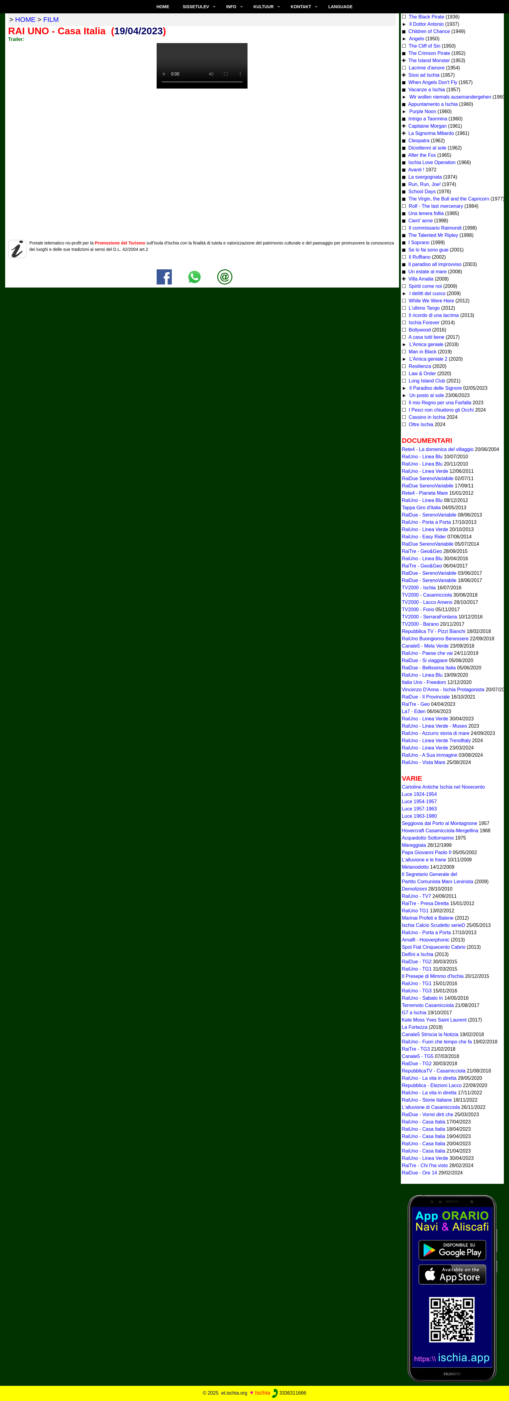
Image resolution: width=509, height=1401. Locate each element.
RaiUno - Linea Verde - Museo (434, 726)
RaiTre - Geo (416, 704)
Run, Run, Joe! (424, 184)
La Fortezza (414, 1027)
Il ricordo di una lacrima (433, 315)
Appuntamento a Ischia (432, 104)
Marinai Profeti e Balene (428, 918)
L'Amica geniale (425, 344)
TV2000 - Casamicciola (427, 595)
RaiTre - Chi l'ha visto (425, 1165)
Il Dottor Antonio (426, 24)
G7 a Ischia (414, 1012)
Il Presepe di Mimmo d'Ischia (433, 976)
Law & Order (422, 373)
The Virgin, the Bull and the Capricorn (448, 198)
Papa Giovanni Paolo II (426, 852)
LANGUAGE (340, 6)
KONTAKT (301, 6)
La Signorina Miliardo (430, 133)
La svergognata (425, 177)
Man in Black (422, 351)
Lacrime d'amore (426, 67)
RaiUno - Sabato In (422, 998)
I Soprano (418, 242)
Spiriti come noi (425, 286)
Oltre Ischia (420, 424)
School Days (421, 191)
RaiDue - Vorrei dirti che (427, 1114)
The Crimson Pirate (428, 53)
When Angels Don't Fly (432, 82)
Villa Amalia (420, 278)
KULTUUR (263, 6)
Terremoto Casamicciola (428, 1005)
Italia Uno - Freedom (424, 682)
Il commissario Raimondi (435, 228)
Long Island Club (426, 380)
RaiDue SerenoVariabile (427, 478)
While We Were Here (431, 300)
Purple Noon (422, 111)
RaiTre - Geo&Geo (422, 551)
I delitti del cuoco (426, 293)
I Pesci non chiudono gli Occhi (441, 410)
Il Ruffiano (419, 257)
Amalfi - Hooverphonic (425, 939)
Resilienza (419, 366)
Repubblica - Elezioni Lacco (431, 1085)
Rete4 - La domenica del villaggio (438, 449)
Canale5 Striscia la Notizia (430, 1034)
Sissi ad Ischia (423, 75)
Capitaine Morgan (427, 126)
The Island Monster (428, 60)
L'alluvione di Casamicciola (431, 1107)
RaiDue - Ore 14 (419, 1172)
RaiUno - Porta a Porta (426, 522)
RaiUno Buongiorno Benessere (435, 638)
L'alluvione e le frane (424, 859)
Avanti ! (415, 169)
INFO (231, 6)
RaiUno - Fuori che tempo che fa (437, 1041)
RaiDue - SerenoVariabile (429, 514)
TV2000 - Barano (420, 624)
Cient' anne (420, 220)
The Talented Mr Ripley (432, 235)
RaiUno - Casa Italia (423, 1121)
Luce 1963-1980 (419, 816)
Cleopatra (418, 140)
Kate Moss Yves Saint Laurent (434, 1019)
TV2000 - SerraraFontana (429, 616)
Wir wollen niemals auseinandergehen (449, 96)
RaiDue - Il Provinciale (426, 696)
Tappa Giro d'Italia (421, 507)
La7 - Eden (413, 711)
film (51, 19)
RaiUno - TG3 (416, 990)
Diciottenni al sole (427, 147)
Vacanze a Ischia (426, 89)
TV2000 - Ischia (419, 587)
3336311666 (289, 1393)
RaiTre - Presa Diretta (425, 903)
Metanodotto (415, 867)
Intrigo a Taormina (427, 118)
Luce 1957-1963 (419, 808)
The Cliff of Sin (424, 46)
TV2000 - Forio (418, 609)
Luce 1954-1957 (419, 801)
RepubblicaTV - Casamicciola (433, 1070)
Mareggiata (414, 845)
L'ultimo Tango (424, 308)
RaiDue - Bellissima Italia (429, 667)
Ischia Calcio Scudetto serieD (433, 925)
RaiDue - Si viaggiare (424, 660)
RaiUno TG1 (415, 910)
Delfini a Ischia (417, 954)
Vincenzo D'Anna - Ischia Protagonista (443, 689)
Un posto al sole (426, 395)
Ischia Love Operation (431, 162)
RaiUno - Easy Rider (424, 536)
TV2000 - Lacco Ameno (427, 602)
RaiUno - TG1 (416, 969)
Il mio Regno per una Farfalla (439, 402)
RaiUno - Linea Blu (422, 456)
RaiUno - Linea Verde (425, 471)
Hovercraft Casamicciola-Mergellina (440, 830)
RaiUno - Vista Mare (423, 762)
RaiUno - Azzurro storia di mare (435, 733)
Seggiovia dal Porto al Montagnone (439, 823)
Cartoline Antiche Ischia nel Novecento (443, 787)
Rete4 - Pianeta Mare (425, 493)
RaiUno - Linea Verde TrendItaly (436, 740)
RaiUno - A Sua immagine (429, 755)
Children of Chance (428, 31)
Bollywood (419, 329)
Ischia (262, 1392)
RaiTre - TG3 (416, 1049)
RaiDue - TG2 (416, 961)
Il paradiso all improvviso (434, 264)
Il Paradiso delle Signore (435, 388)
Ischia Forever (424, 322)
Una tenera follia (425, 213)
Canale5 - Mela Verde (425, 645)
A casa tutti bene (426, 337)
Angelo (416, 38)
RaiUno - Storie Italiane (427, 1100)
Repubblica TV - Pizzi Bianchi (433, 631)
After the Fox (421, 155)
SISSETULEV (196, 6)
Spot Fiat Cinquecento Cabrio (433, 947)
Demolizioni (414, 888)
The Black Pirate (426, 16)
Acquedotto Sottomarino (428, 837)
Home (162, 6)
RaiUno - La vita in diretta (429, 1078)
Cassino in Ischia (426, 417)
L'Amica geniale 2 (427, 359)
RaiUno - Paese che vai (427, 653)
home (25, 19)
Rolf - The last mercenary (436, 206)
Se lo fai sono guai (427, 249)
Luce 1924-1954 (419, 794)
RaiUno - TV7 (416, 896)
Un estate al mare (427, 271)
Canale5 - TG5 (418, 1056)
